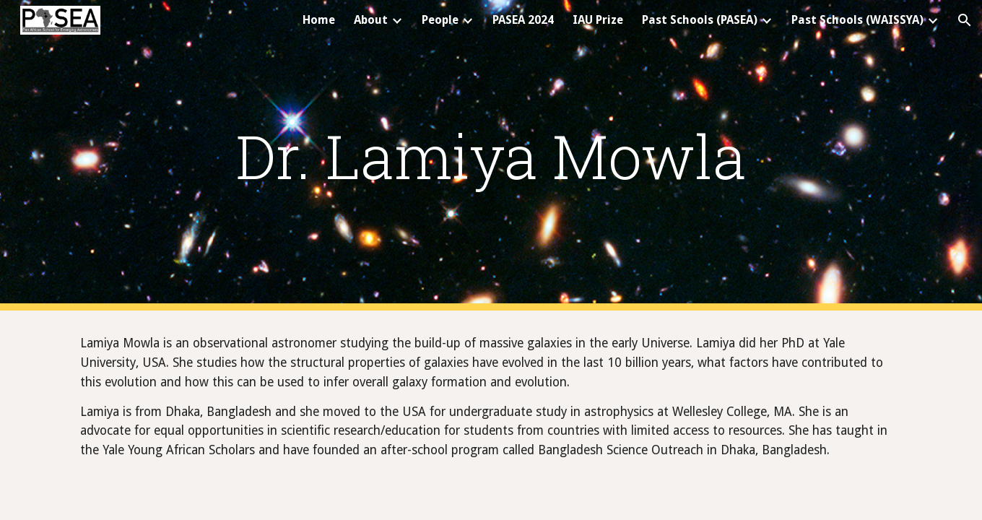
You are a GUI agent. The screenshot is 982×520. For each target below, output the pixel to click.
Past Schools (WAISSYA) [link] (857, 20)
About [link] (371, 20)
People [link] (440, 20)
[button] (964, 20)
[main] (491, 155)
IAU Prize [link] (598, 20)
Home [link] (319, 20)
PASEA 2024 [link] (523, 20)
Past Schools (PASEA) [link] (699, 20)
